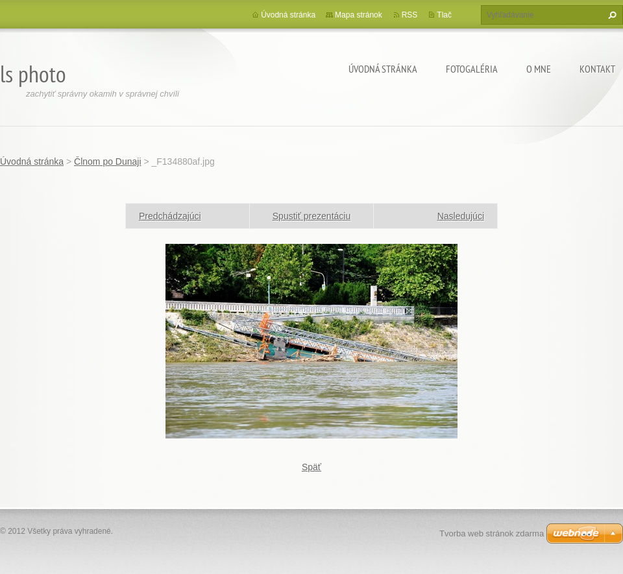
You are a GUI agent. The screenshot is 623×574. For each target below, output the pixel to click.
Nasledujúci (460, 216)
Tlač (444, 14)
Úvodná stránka (382, 68)
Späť (311, 467)
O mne (538, 68)
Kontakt (597, 68)
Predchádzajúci (170, 216)
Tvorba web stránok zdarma (491, 533)
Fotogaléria (472, 68)
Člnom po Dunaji (107, 161)
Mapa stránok (358, 14)
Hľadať (610, 15)
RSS (410, 14)
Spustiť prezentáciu (311, 216)
